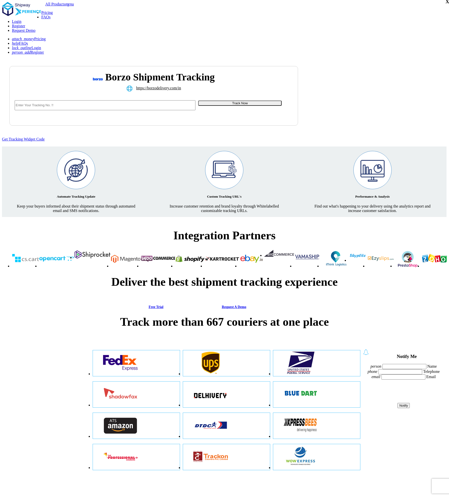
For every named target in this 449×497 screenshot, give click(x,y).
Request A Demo (234, 307)
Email (431, 377)
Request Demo (24, 30)
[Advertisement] (346, 102)
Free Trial (156, 307)
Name (432, 366)
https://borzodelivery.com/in (158, 88)
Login (16, 21)
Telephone (431, 371)
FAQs (45, 17)
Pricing (47, 12)
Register (18, 26)
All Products (55, 4)
